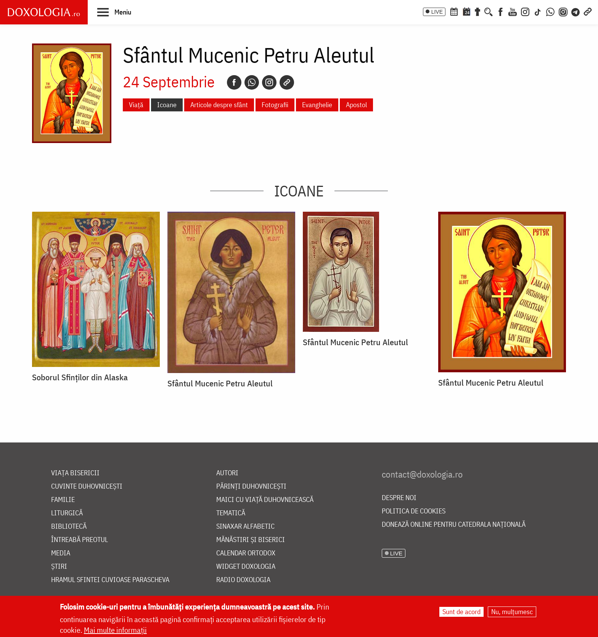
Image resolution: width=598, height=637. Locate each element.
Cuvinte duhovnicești (86, 487)
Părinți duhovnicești (251, 487)
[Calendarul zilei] (466, 11)
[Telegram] (576, 11)
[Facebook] (500, 11)
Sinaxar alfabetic (245, 527)
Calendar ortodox (245, 553)
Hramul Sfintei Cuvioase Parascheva (110, 580)
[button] (114, 12)
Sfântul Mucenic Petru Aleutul (220, 383)
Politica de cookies (413, 511)
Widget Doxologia (245, 567)
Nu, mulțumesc (512, 612)
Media (60, 553)
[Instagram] (525, 11)
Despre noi (399, 498)
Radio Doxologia (243, 580)
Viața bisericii (75, 473)
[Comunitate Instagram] (563, 11)
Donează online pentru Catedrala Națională (454, 525)
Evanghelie (317, 104)
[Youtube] (512, 11)
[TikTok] (537, 11)
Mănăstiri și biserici (250, 540)
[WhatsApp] (550, 11)
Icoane (167, 104)
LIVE (437, 12)
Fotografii (275, 104)
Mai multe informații (115, 630)
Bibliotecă (69, 527)
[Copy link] (287, 82)
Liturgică (67, 513)
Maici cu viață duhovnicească (264, 500)
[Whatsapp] (251, 82)
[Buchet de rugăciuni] (477, 11)
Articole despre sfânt (219, 104)
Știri (59, 567)
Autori (227, 473)
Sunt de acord (461, 612)
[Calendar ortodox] (453, 11)
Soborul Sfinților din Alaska (80, 377)
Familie (63, 500)
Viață (136, 104)
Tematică (230, 513)
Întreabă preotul (79, 540)
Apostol (356, 104)
